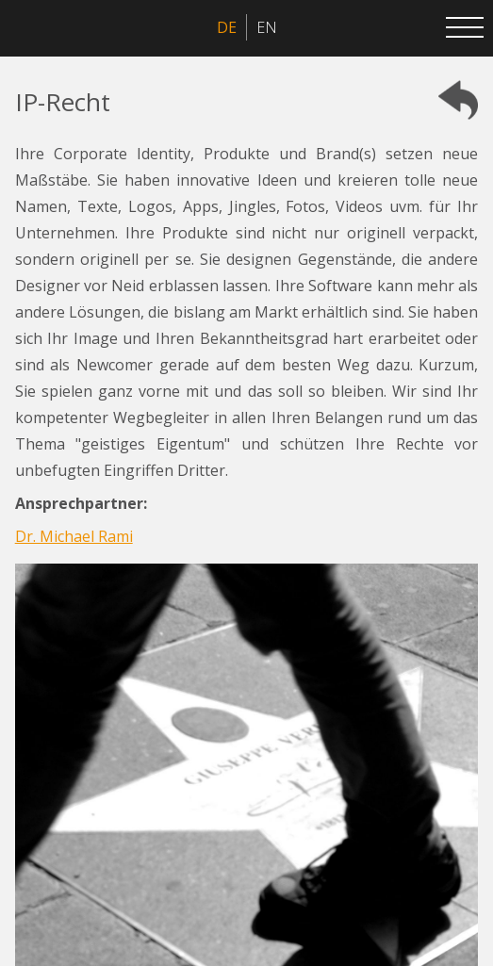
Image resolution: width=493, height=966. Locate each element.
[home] (28, 28)
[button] (464, 28)
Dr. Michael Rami (74, 536)
